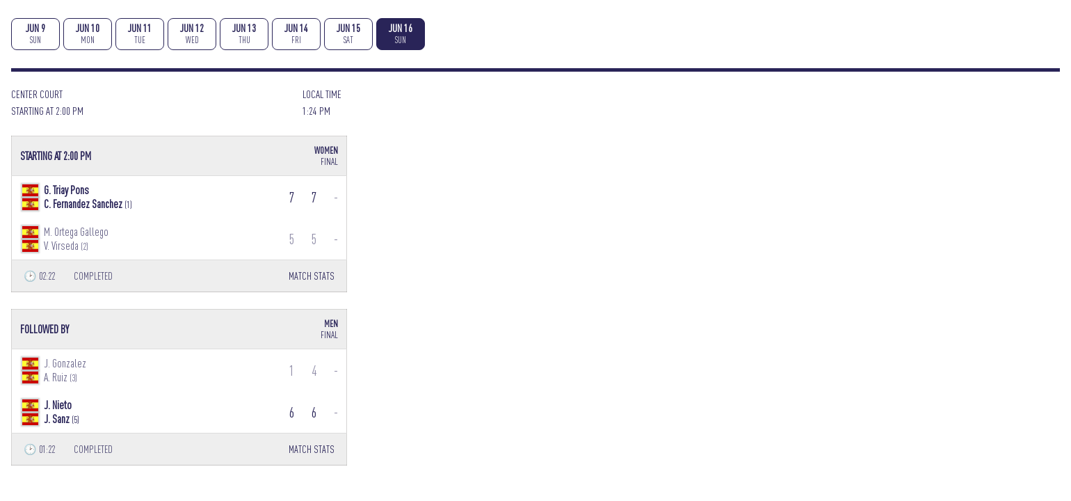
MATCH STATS (312, 276)
